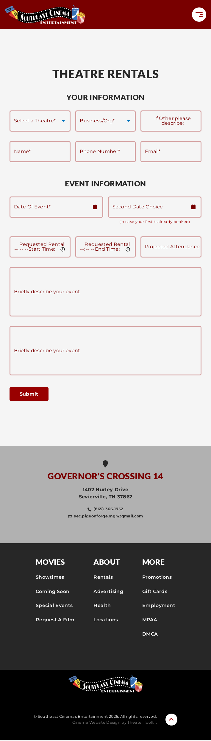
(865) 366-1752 (108, 510)
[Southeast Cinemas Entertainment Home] (46, 15)
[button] (199, 15)
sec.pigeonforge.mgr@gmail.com (108, 517)
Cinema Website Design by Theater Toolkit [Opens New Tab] (114, 723)
